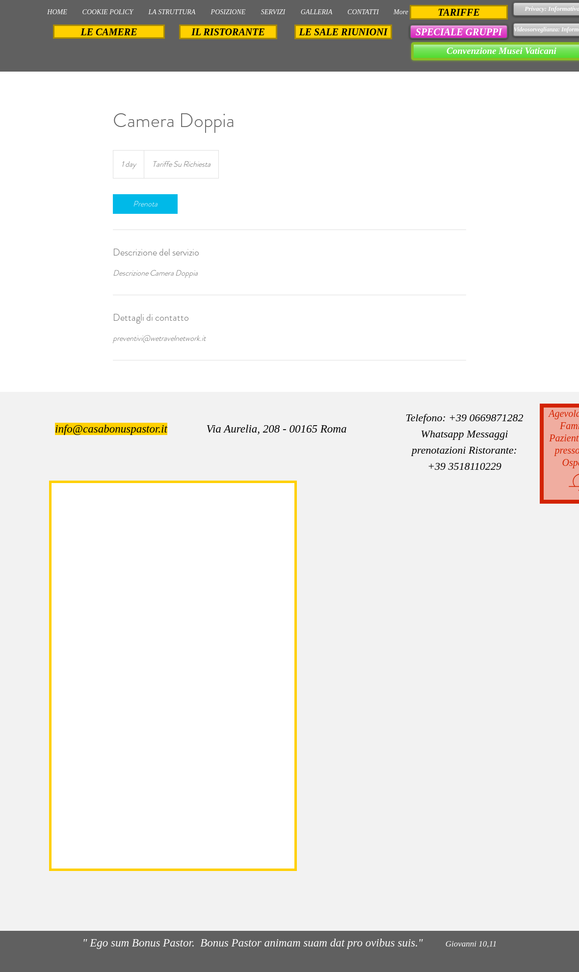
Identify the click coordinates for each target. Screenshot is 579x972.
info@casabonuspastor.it (111, 429)
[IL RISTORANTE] (228, 32)
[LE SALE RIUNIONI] (343, 32)
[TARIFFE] (459, 12)
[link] (145, 204)
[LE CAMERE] (109, 32)
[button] (459, 32)
